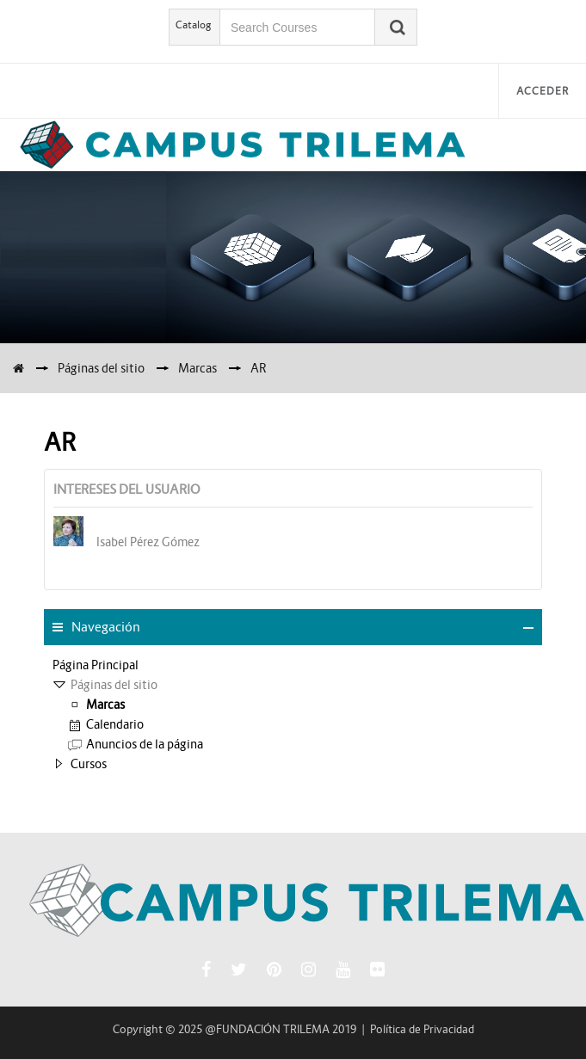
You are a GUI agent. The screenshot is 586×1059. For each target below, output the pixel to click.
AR (258, 368)
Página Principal (95, 665)
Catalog (194, 24)
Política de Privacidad (422, 1029)
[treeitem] (293, 665)
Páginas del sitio (101, 368)
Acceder (542, 90)
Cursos (89, 764)
